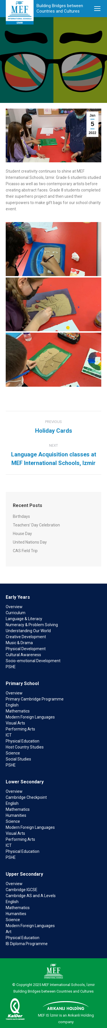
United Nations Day (30, 542)
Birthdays (21, 516)
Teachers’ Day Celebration (36, 525)
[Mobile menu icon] (97, 9)
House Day (22, 533)
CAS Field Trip (25, 550)
